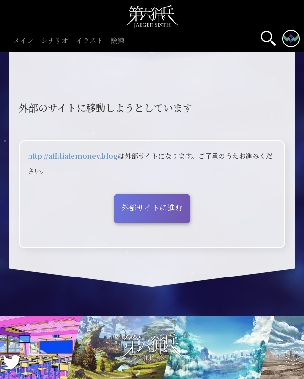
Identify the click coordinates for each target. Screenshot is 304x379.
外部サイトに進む (152, 207)
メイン (23, 41)
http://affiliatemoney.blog (73, 155)
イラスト (89, 41)
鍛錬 (117, 41)
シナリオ (54, 41)
